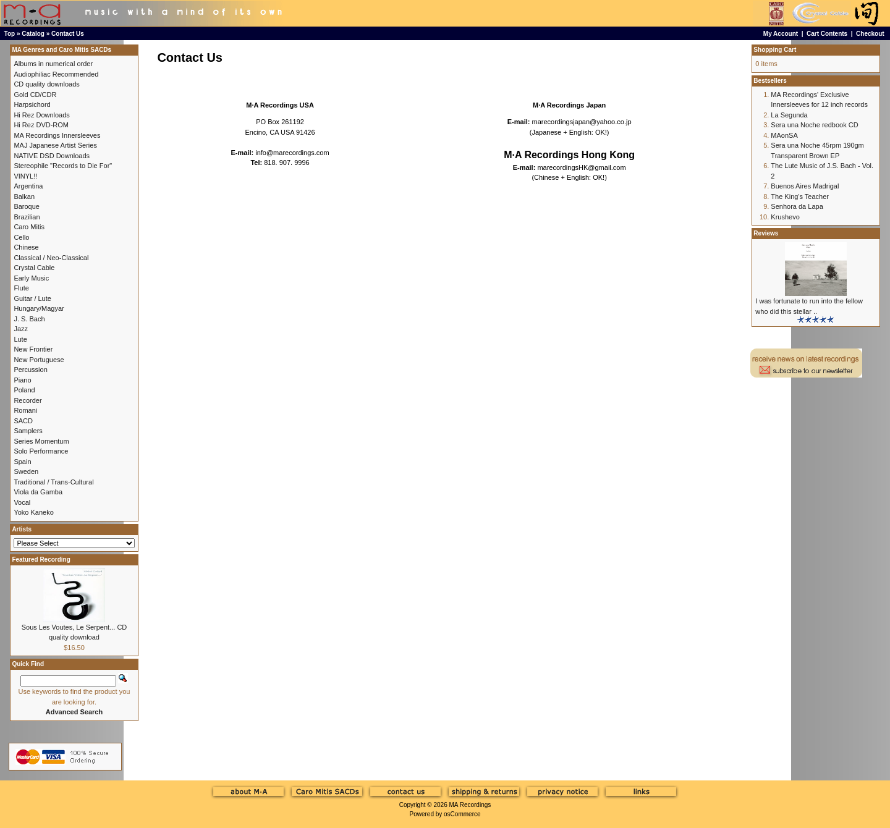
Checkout (870, 33)
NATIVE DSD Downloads (52, 155)
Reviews (765, 233)
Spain (22, 461)
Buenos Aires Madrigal (805, 186)
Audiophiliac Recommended (56, 74)
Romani (25, 410)
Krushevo (785, 217)
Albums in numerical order (53, 63)
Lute (20, 339)
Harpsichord (32, 104)
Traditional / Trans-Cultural (53, 482)
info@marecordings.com (292, 152)
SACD (23, 421)
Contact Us (67, 33)
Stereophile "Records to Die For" (63, 165)
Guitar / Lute (32, 298)
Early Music (31, 278)
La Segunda (789, 115)
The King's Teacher (800, 196)
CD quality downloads (46, 84)
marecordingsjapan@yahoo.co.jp (582, 121)
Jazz (21, 328)
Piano (22, 380)
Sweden (26, 471)
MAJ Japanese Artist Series (55, 145)
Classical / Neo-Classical (51, 257)
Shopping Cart (774, 49)
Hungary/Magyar (39, 308)
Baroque (27, 206)
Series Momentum (41, 441)
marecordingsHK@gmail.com (581, 167)
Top (9, 33)
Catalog (33, 33)
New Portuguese (39, 359)
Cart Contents (827, 33)
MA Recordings (470, 804)
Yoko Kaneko (33, 512)
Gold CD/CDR (35, 94)
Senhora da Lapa (797, 206)
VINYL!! (25, 176)
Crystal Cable (34, 267)
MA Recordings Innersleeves (57, 135)
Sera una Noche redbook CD (814, 125)
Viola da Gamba (38, 492)
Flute (21, 288)
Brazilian (27, 217)
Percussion (30, 369)
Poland (24, 390)
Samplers (28, 430)
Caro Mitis (29, 226)
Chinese (26, 247)
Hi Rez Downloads (41, 115)
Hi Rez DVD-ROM (41, 125)
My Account (780, 33)
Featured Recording (41, 559)
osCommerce (462, 814)
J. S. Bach (29, 319)
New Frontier (33, 349)
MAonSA (784, 135)
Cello (21, 237)
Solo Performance (41, 451)
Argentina (28, 186)
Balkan (24, 196)
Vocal (22, 502)
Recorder (27, 400)
